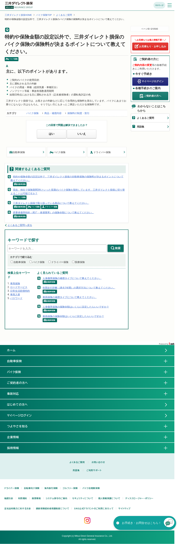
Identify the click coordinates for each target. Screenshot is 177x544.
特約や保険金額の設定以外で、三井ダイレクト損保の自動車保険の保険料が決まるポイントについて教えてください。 (67, 178)
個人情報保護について (109, 498)
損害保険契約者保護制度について (52, 508)
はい (51, 133)
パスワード (16, 298)
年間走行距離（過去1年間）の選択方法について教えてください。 (79, 287)
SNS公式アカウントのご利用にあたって (93, 508)
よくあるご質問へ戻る (20, 225)
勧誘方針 (8, 498)
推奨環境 (36, 498)
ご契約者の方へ (152, 95)
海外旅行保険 (51, 488)
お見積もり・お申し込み (152, 46)
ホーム (11, 350)
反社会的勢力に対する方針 (17, 508)
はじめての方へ (17, 404)
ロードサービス (18, 287)
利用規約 (22, 498)
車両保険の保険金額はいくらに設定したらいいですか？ (73, 316)
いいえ (81, 133)
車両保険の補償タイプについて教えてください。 (70, 297)
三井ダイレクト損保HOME (18, 15)
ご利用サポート (93, 470)
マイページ (159, 5)
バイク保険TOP (44, 15)
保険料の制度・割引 (78, 113)
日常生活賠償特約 (20, 290)
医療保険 (80, 262)
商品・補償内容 (53, 113)
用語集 (140, 126)
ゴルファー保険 (70, 488)
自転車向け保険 (31, 488)
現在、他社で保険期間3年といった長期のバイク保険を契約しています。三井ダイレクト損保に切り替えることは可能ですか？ (68, 191)
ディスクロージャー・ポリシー (139, 498)
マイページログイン (153, 81)
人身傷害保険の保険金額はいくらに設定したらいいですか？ (76, 306)
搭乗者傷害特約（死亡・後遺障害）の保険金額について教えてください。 (53, 212)
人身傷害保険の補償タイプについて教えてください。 (72, 278)
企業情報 (16, 437)
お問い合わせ (98, 462)
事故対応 (16, 393)
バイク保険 (32, 113)
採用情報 (16, 447)
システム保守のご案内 (56, 498)
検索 (118, 248)
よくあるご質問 (64, 15)
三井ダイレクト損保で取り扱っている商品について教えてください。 (51, 202)
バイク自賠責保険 (91, 488)
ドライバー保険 (100, 152)
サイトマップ (124, 508)
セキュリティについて (82, 498)
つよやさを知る (20, 426)
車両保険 (15, 283)
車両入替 (15, 294)
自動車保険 (17, 152)
